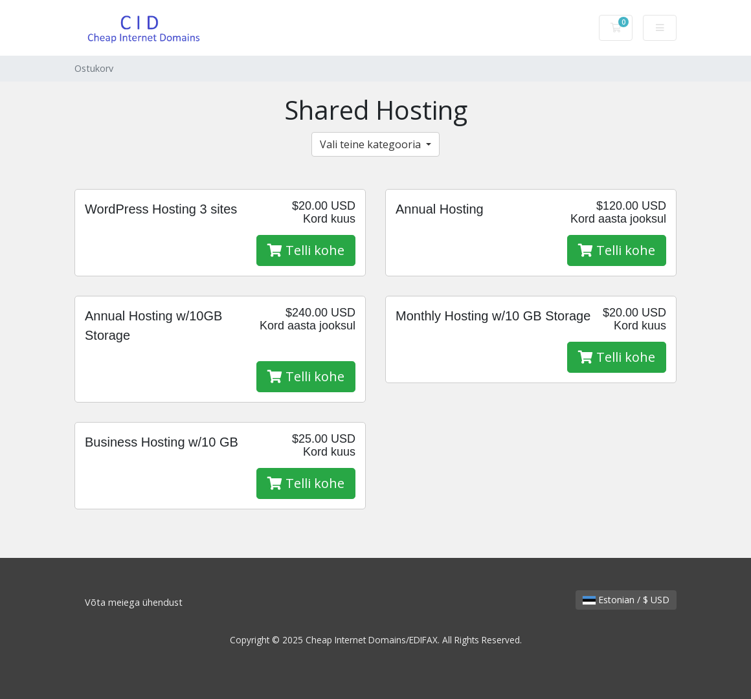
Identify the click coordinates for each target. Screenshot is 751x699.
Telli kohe (305, 250)
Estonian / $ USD (626, 600)
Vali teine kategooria (371, 144)
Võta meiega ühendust (134, 602)
